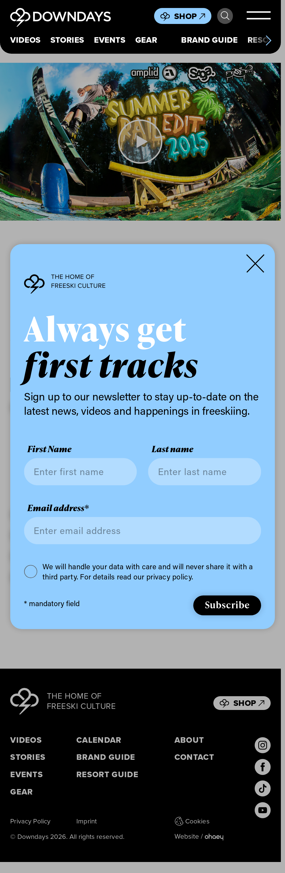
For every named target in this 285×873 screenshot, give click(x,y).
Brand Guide (209, 40)
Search (225, 15)
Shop (189, 16)
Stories (67, 40)
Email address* (58, 508)
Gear (146, 40)
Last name (172, 449)
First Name (49, 449)
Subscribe (227, 604)
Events (110, 40)
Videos (25, 40)
